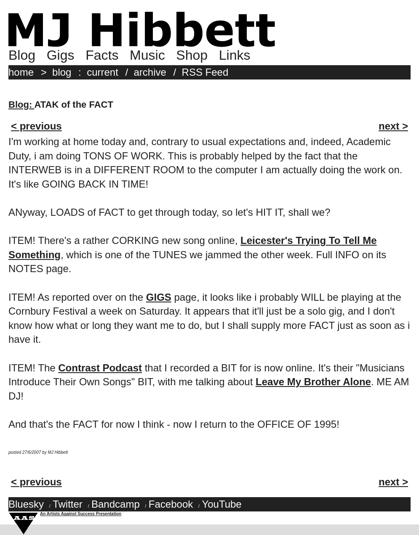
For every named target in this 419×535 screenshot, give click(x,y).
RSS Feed (205, 72)
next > (393, 126)
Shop (192, 55)
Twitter (68, 504)
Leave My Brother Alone (313, 381)
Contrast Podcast (100, 367)
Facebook (171, 504)
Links (235, 55)
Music (147, 55)
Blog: (21, 104)
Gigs (61, 55)
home (21, 72)
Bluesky (26, 504)
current (102, 72)
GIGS (158, 297)
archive (150, 72)
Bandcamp (115, 504)
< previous (36, 126)
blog (61, 72)
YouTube (221, 504)
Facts (101, 55)
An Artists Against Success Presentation (80, 513)
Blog (21, 55)
